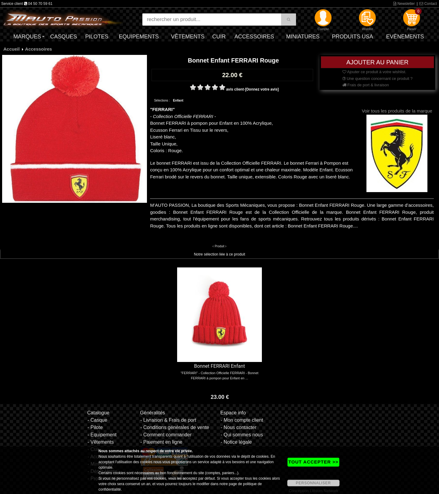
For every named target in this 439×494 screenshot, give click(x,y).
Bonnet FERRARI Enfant (219, 366)
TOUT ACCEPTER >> (313, 461)
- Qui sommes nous (242, 434)
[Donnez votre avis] (262, 89)
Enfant (178, 100)
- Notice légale (236, 442)
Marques (27, 37)
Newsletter (404, 4)
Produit (219, 246)
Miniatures (303, 37)
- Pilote (95, 427)
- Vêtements (100, 442)
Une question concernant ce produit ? (377, 78)
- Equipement (101, 434)
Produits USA (352, 37)
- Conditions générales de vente (174, 427)
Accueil (11, 49)
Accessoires (254, 37)
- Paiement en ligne (161, 442)
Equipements (139, 37)
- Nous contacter (238, 427)
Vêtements (188, 37)
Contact (428, 4)
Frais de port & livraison (365, 85)
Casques (63, 37)
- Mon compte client (242, 420)
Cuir (219, 37)
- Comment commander (165, 434)
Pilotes (97, 37)
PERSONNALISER (313, 483)
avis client (235, 89)
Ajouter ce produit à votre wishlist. (374, 72)
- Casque (97, 420)
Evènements (405, 37)
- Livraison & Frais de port (168, 420)
